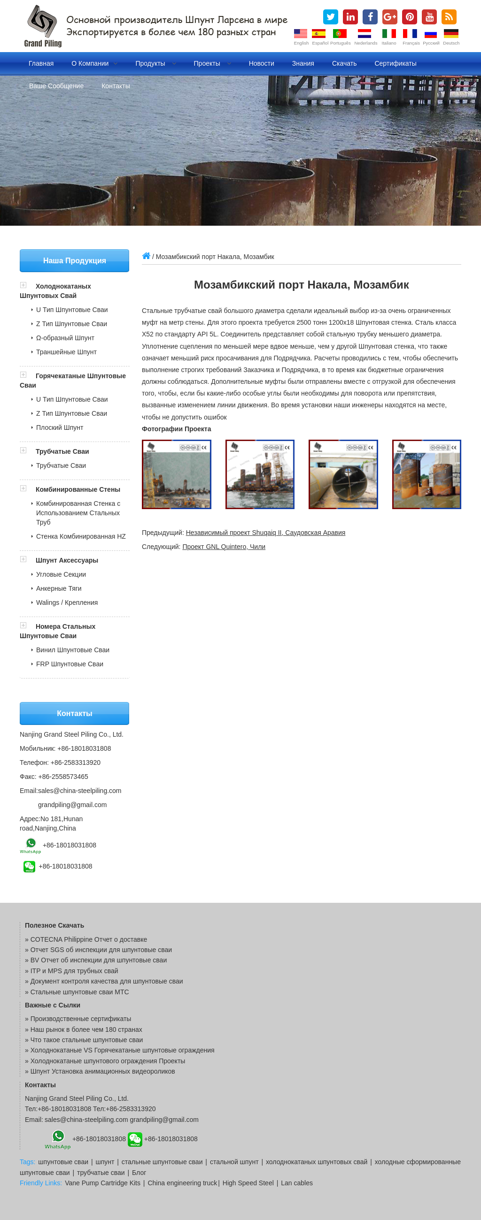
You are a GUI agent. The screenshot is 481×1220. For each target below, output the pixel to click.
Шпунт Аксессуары (67, 560)
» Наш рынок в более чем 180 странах (83, 1029)
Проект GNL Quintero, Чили (223, 546)
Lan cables (297, 1183)
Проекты (212, 63)
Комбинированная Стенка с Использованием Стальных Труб (78, 513)
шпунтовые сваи (63, 1162)
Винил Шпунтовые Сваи (72, 650)
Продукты (155, 63)
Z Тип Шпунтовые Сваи (71, 324)
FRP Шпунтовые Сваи (69, 664)
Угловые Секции (61, 574)
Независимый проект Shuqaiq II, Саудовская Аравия (266, 532)
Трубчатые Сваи (62, 451)
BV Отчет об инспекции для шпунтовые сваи (99, 960)
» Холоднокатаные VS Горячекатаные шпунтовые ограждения (120, 1050)
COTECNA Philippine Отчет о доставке (89, 939)
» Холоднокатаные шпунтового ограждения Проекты (105, 1061)
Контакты (115, 86)
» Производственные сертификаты (78, 1018)
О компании (94, 63)
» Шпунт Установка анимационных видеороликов (100, 1071)
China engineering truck (182, 1183)
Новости (261, 63)
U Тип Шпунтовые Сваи (72, 309)
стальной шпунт (234, 1162)
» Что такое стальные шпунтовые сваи (84, 1040)
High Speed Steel (248, 1183)
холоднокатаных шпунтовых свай (316, 1162)
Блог (139, 1172)
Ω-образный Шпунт (65, 338)
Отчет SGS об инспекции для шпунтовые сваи (101, 949)
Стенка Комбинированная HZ (81, 536)
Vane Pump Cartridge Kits (102, 1183)
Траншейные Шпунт (66, 352)
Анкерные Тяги (59, 588)
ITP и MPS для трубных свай (74, 971)
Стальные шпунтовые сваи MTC (80, 992)
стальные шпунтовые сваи (162, 1162)
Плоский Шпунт (59, 427)
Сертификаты (395, 63)
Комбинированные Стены (78, 489)
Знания (303, 63)
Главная (41, 63)
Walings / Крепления (67, 602)
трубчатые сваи (101, 1172)
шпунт (104, 1162)
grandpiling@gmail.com (72, 804)
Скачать (344, 63)
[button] (28, 286)
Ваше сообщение (56, 86)
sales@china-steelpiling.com (80, 790)
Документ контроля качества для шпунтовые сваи (107, 981)
